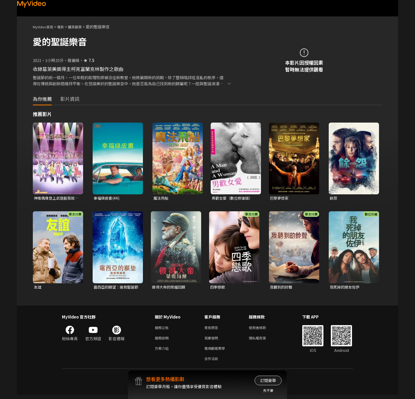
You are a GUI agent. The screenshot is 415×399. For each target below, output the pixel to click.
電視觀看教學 (216, 351)
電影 (65, 26)
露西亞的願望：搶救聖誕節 (115, 288)
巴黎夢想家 (280, 198)
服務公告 (163, 329)
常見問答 (212, 329)
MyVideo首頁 (45, 26)
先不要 (268, 390)
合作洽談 (212, 362)
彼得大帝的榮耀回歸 (170, 287)
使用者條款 (262, 329)
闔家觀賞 (81, 26)
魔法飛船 (161, 198)
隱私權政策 (262, 340)
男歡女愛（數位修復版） (233, 198)
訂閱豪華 (268, 380)
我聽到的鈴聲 (282, 287)
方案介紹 (163, 351)
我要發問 (212, 340)
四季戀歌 (218, 287)
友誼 (38, 287)
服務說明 (163, 340)
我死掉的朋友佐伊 (346, 287)
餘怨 (334, 198)
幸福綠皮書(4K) (107, 198)
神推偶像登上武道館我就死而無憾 (56, 198)
